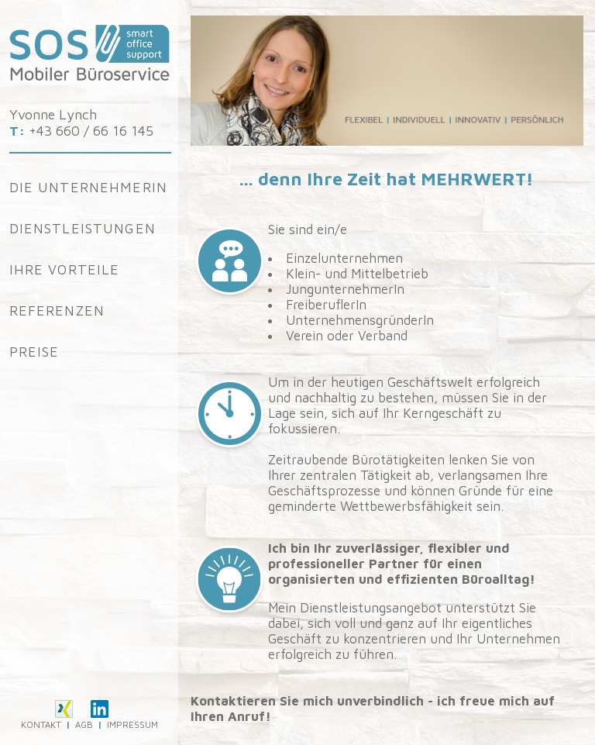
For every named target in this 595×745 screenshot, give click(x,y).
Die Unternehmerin (88, 187)
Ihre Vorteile (64, 269)
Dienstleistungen (82, 228)
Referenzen (57, 310)
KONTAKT (41, 724)
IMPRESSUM (132, 724)
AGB (84, 724)
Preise (34, 351)
